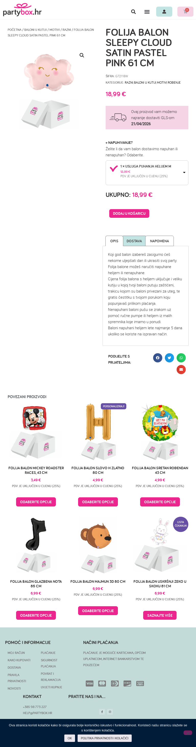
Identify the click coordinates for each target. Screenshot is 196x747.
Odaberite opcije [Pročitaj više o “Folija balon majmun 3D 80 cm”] (98, 610)
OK (70, 738)
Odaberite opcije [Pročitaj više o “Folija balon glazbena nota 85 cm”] (36, 615)
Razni (67, 30)
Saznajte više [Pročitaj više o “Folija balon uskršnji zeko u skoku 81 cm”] (160, 615)
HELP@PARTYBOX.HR (37, 713)
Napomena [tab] (159, 240)
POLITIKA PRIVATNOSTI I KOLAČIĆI (104, 738)
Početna (14, 30)
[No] (187, 732)
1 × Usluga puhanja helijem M (145, 166)
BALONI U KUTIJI (35, 30)
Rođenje (174, 82)
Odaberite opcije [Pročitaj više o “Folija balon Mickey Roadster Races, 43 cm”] (36, 501)
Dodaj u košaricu (129, 213)
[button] (133, 11)
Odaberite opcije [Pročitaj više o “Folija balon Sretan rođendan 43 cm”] (160, 501)
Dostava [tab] (134, 240)
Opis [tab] (114, 240)
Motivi (55, 30)
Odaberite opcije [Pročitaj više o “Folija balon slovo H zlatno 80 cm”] (98, 501)
